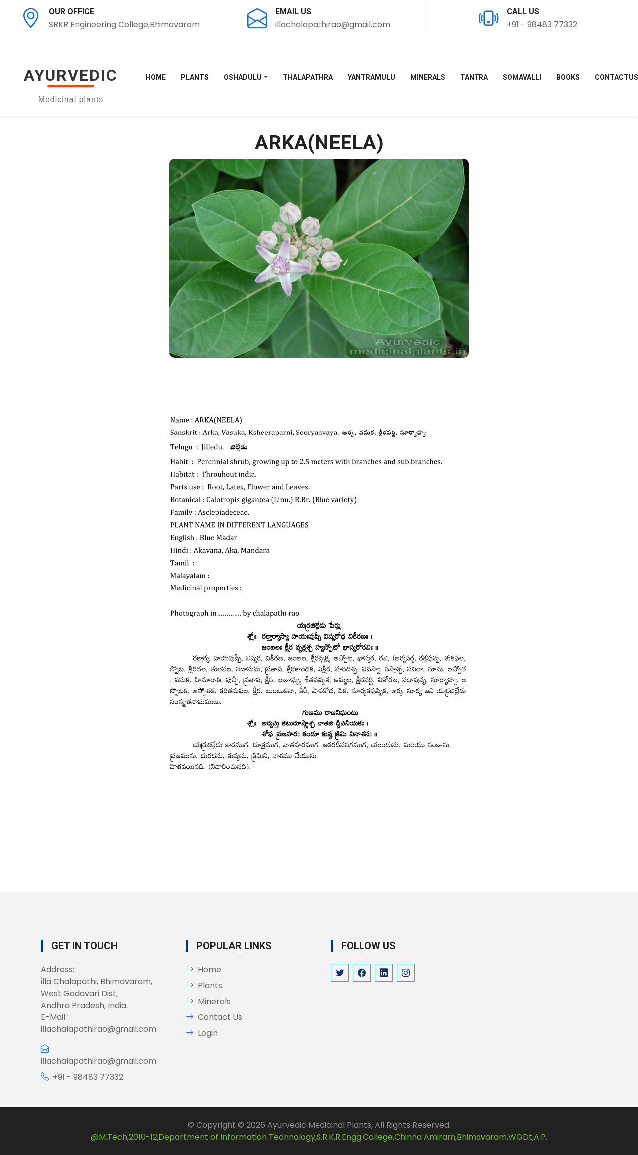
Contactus (616, 77)
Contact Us (214, 1017)
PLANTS (195, 77)
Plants (204, 985)
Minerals (208, 1001)
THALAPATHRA (308, 77)
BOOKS (568, 77)
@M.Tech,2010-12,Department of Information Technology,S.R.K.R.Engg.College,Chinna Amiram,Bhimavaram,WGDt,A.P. (319, 1137)
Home (156, 77)
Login (202, 1033)
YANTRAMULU (371, 77)
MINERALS (427, 77)
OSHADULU (243, 77)
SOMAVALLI (522, 77)
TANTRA (474, 77)
